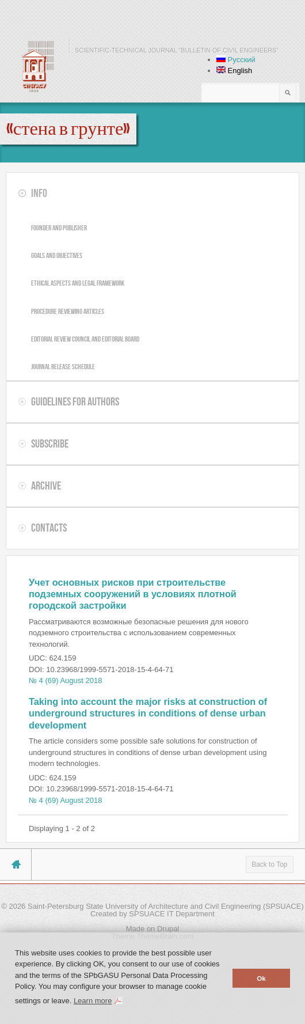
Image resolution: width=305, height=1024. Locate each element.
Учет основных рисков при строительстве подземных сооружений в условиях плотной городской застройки (133, 594)
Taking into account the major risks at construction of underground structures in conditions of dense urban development (148, 713)
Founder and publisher (59, 227)
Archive (46, 485)
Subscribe (49, 443)
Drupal (168, 928)
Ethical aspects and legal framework (77, 283)
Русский (236, 59)
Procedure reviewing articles (67, 311)
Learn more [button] (93, 1000)
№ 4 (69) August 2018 (65, 680)
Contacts (49, 527)
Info (39, 193)
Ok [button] (261, 978)
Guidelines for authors (75, 401)
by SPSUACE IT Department (167, 913)
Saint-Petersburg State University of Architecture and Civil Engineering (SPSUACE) (166, 906)
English (234, 70)
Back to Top (269, 864)
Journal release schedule (63, 366)
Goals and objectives (56, 255)
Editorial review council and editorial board (85, 339)
